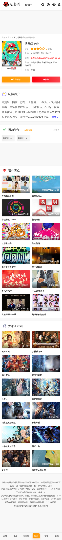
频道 (28, 4)
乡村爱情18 (37, 351)
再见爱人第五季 (39, 470)
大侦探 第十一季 (9, 314)
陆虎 (39, 62)
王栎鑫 (49, 62)
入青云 (5, 399)
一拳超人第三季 (9, 446)
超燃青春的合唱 (39, 314)
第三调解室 (37, 267)
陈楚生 (34, 62)
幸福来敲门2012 (9, 220)
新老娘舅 (36, 220)
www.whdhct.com (38, 117)
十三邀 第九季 (38, 291)
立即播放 (16, 79)
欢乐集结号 (7, 243)
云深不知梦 (37, 375)
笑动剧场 (36, 243)
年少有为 (6, 375)
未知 (57, 112)
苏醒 (44, 62)
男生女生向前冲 (9, 267)
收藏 (46, 79)
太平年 (5, 470)
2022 (48, 53)
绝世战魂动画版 (9, 422)
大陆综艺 (20, 37)
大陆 (42, 53)
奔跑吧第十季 (8, 196)
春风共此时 (7, 291)
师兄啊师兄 (37, 399)
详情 (54, 117)
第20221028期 (9, 138)
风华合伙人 (37, 196)
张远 (29, 65)
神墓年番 (36, 422)
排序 (57, 130)
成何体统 (6, 351)
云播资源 (28, 130)
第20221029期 (24, 138)
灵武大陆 (36, 446)
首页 (14, 37)
